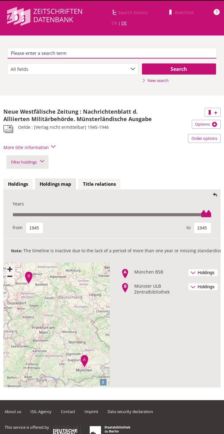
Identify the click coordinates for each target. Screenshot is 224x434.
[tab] (18, 184)
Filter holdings (27, 162)
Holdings (18, 184)
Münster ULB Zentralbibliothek (152, 289)
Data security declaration (130, 411)
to (189, 227)
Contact (68, 411)
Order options (204, 138)
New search (155, 80)
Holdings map (55, 184)
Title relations (99, 184)
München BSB (148, 272)
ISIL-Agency (41, 411)
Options (206, 124)
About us (13, 411)
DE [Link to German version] (124, 23)
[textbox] (112, 53)
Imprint (91, 411)
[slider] (112, 214)
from (17, 227)
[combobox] (72, 69)
